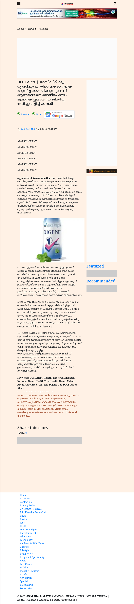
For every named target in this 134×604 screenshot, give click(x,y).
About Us (25, 498)
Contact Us (26, 502)
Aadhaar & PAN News (32, 543)
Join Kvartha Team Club (33, 512)
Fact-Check (26, 564)
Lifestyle (24, 550)
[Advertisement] (67, 58)
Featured (95, 266)
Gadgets (24, 547)
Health (23, 526)
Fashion (24, 567)
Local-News (26, 554)
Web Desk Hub (28, 129)
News (31, 29)
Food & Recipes (28, 529)
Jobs (22, 522)
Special (24, 581)
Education (25, 536)
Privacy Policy (28, 505)
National (43, 29)
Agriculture (26, 578)
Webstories (26, 588)
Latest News (26, 585)
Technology (26, 540)
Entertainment (28, 533)
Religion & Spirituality (32, 557)
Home (20, 29)
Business (25, 519)
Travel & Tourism (29, 571)
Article (23, 574)
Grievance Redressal (31, 509)
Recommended (101, 281)
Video (23, 560)
